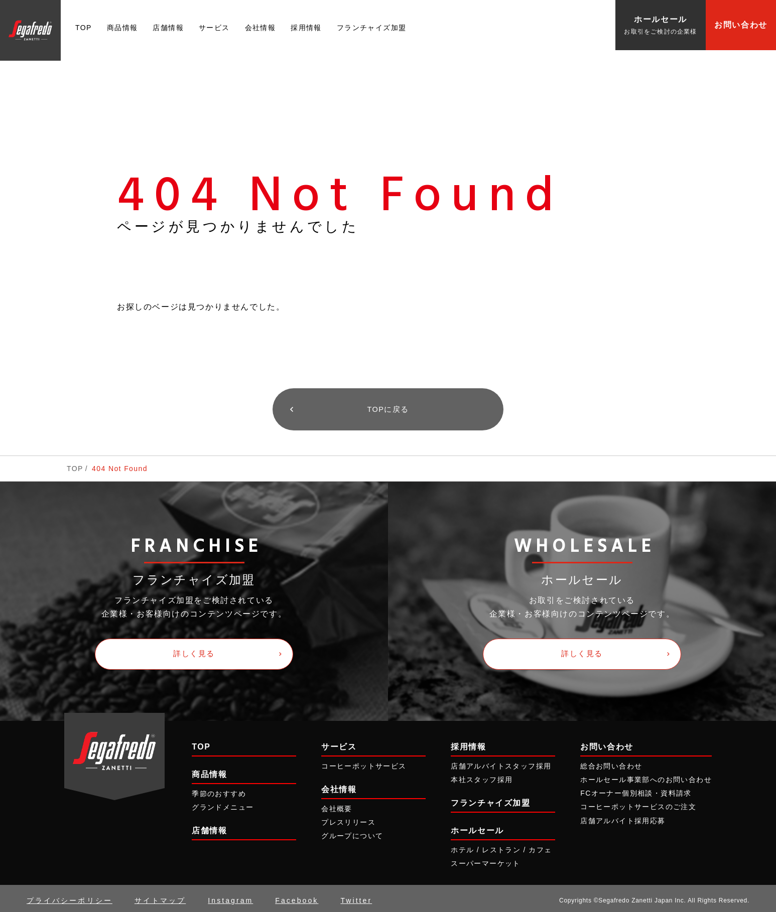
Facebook (296, 896)
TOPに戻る (387, 408)
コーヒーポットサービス (363, 762)
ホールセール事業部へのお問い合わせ (646, 776)
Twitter (356, 896)
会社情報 (260, 28)
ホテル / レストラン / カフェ (501, 846)
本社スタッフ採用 (481, 776)
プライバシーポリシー (69, 896)
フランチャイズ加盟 (372, 28)
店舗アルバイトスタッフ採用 (501, 762)
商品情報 (122, 28)
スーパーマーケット (486, 860)
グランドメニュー (222, 803)
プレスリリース (348, 819)
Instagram (230, 896)
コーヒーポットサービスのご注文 (638, 803)
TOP (83, 28)
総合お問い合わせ (611, 762)
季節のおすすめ (219, 790)
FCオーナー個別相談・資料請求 (636, 790)
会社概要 (336, 805)
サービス (214, 28)
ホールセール (477, 827)
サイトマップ (160, 896)
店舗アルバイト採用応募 (622, 817)
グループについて (352, 832)
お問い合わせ (740, 25)
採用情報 (306, 28)
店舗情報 (168, 28)
